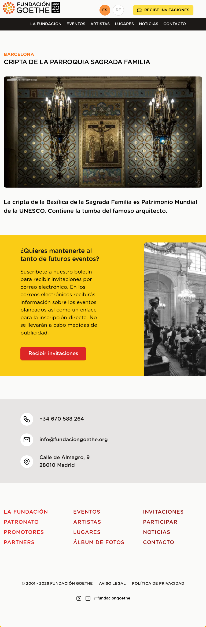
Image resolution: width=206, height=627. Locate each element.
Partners (19, 542)
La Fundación (45, 24)
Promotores (24, 532)
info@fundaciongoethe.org (73, 439)
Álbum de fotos (98, 542)
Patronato (21, 522)
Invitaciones (163, 512)
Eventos (76, 24)
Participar (160, 522)
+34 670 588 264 (61, 419)
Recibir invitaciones (53, 353)
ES (104, 10)
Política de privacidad (158, 584)
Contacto (174, 24)
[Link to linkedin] (88, 598)
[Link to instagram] (79, 598)
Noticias (148, 24)
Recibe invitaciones (163, 10)
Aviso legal (112, 584)
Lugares (124, 24)
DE (118, 10)
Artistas (100, 24)
